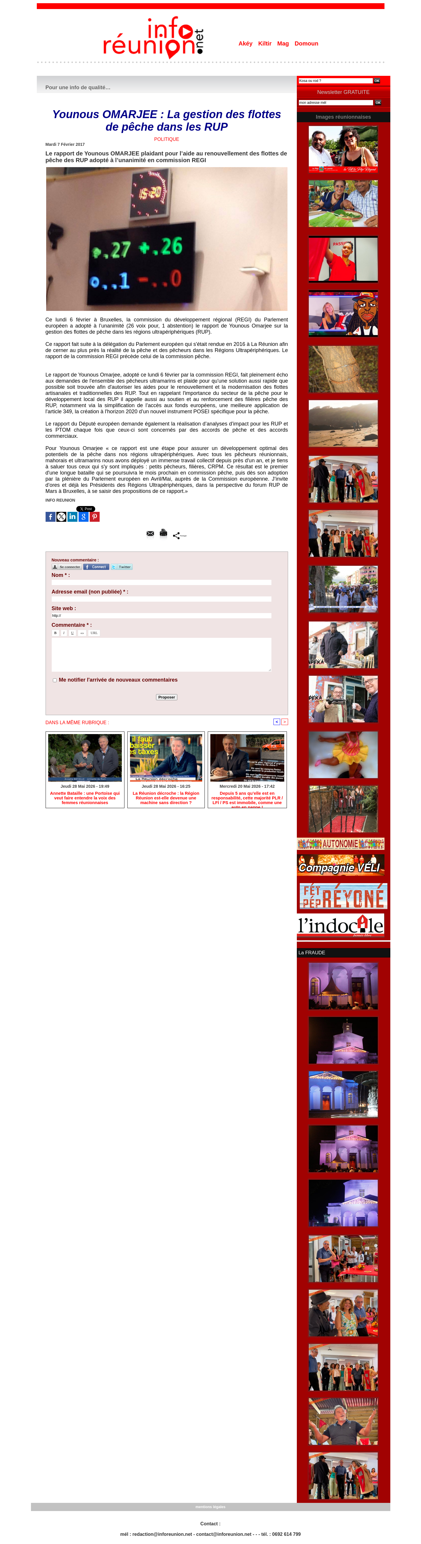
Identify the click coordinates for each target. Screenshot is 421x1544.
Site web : (64, 608)
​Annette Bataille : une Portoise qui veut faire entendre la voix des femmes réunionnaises (85, 799)
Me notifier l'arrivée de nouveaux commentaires (118, 680)
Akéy (246, 43)
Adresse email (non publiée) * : (90, 592)
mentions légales (210, 1506)
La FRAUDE (311, 952)
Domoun (306, 43)
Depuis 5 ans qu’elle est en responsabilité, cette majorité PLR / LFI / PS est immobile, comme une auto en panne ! (247, 799)
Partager (180, 535)
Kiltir (265, 43)
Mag (284, 43)
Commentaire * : (72, 625)
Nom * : (61, 575)
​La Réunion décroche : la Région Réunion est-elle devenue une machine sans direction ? (166, 799)
